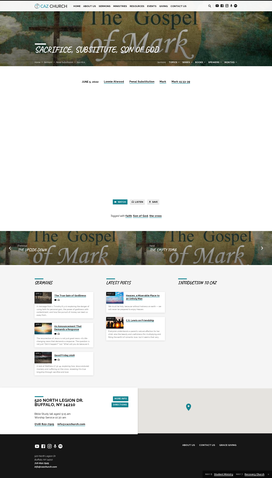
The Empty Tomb (163, 250)
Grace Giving (227, 445)
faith (128, 217)
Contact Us (178, 6)
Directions (119, 405)
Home (76, 6)
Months (230, 62)
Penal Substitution (64, 62)
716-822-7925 (42, 463)
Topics (174, 62)
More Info (119, 398)
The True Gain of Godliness (70, 295)
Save (156, 202)
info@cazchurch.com (46, 466)
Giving (163, 6)
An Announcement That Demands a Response (68, 328)
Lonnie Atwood (114, 81)
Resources (137, 6)
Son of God (140, 217)
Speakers (215, 62)
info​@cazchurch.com (71, 424)
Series (187, 62)
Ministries (120, 6)
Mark (163, 81)
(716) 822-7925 (44, 424)
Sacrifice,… (82, 62)
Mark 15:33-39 (181, 81)
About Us (89, 6)
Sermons (104, 6)
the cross (155, 217)
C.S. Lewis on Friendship (140, 320)
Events (151, 6)
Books (200, 62)
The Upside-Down (32, 250)
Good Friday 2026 (64, 355)
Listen (137, 202)
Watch (117, 202)
